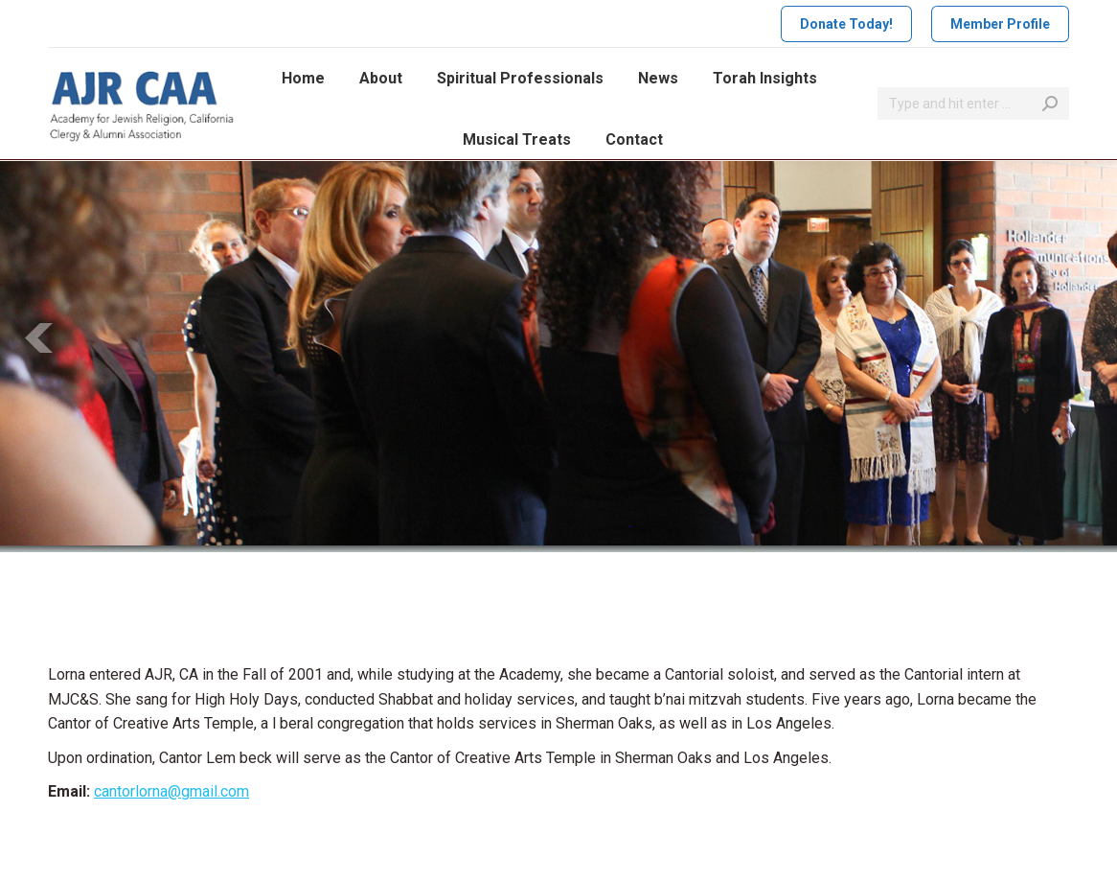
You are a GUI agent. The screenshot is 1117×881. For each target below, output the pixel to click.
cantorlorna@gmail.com (171, 791)
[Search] (973, 103)
